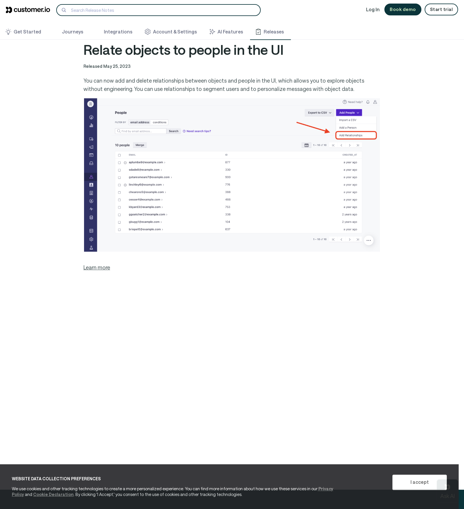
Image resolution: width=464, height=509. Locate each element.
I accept (419, 482)
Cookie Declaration (53, 494)
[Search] (158, 10)
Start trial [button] (441, 9)
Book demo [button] (403, 9)
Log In (373, 9)
